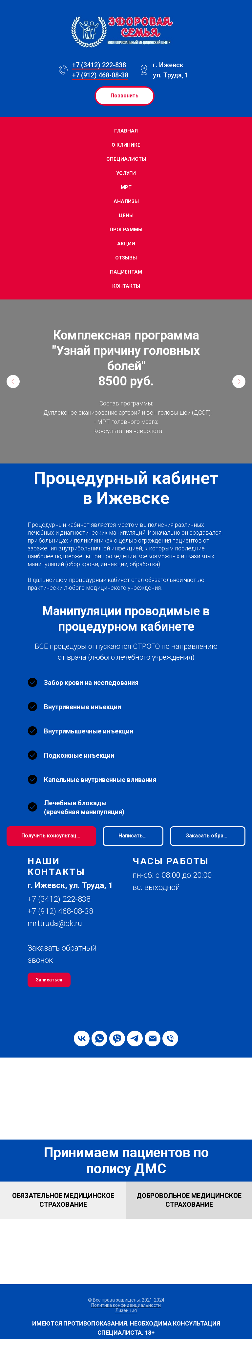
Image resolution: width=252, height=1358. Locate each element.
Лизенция (126, 1310)
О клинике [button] (126, 145)
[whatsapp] (99, 1038)
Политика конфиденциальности (126, 1305)
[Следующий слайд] (238, 381)
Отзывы (126, 258)
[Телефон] (170, 1038)
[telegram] (135, 1038)
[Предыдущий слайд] (13, 381)
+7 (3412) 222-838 (99, 65)
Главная (126, 131)
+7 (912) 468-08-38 (100, 75)
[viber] (117, 1038)
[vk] (82, 1038)
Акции (126, 244)
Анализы (126, 201)
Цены (126, 215)
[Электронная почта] (152, 1038)
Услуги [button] (126, 173)
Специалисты (126, 159)
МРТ (126, 187)
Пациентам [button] (126, 272)
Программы (126, 230)
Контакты (126, 286)
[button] (207, 836)
